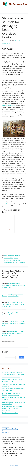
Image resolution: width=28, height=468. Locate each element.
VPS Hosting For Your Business (13, 260)
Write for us (5, 427)
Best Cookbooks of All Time (10, 413)
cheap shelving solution (9, 105)
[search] (10, 357)
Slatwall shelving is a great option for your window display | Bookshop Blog (13, 333)
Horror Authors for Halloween (11, 377)
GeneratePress (14, 465)
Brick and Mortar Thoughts (12, 255)
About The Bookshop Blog (10, 429)
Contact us (5, 433)
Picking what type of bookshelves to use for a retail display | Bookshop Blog (14, 285)
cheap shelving (8, 258)
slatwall (4, 204)
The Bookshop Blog (18, 4)
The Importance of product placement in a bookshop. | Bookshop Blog (13, 323)
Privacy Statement (7, 431)
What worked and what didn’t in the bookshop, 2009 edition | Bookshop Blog (13, 304)
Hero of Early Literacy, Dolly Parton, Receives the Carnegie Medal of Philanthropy (12, 408)
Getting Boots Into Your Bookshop (14, 262)
